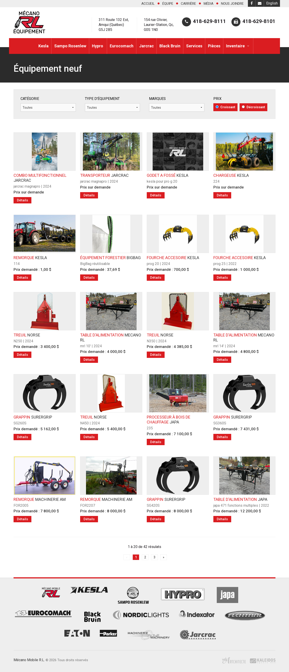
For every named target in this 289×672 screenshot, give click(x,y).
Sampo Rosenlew (70, 46)
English (272, 3)
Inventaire (235, 46)
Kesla (43, 46)
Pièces (214, 46)
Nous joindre (232, 4)
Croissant (225, 107)
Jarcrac (146, 46)
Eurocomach (121, 46)
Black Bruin (169, 46)
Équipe (167, 4)
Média (208, 4)
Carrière (188, 4)
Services (194, 46)
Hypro (98, 46)
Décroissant (253, 107)
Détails (22, 200)
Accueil (148, 4)
